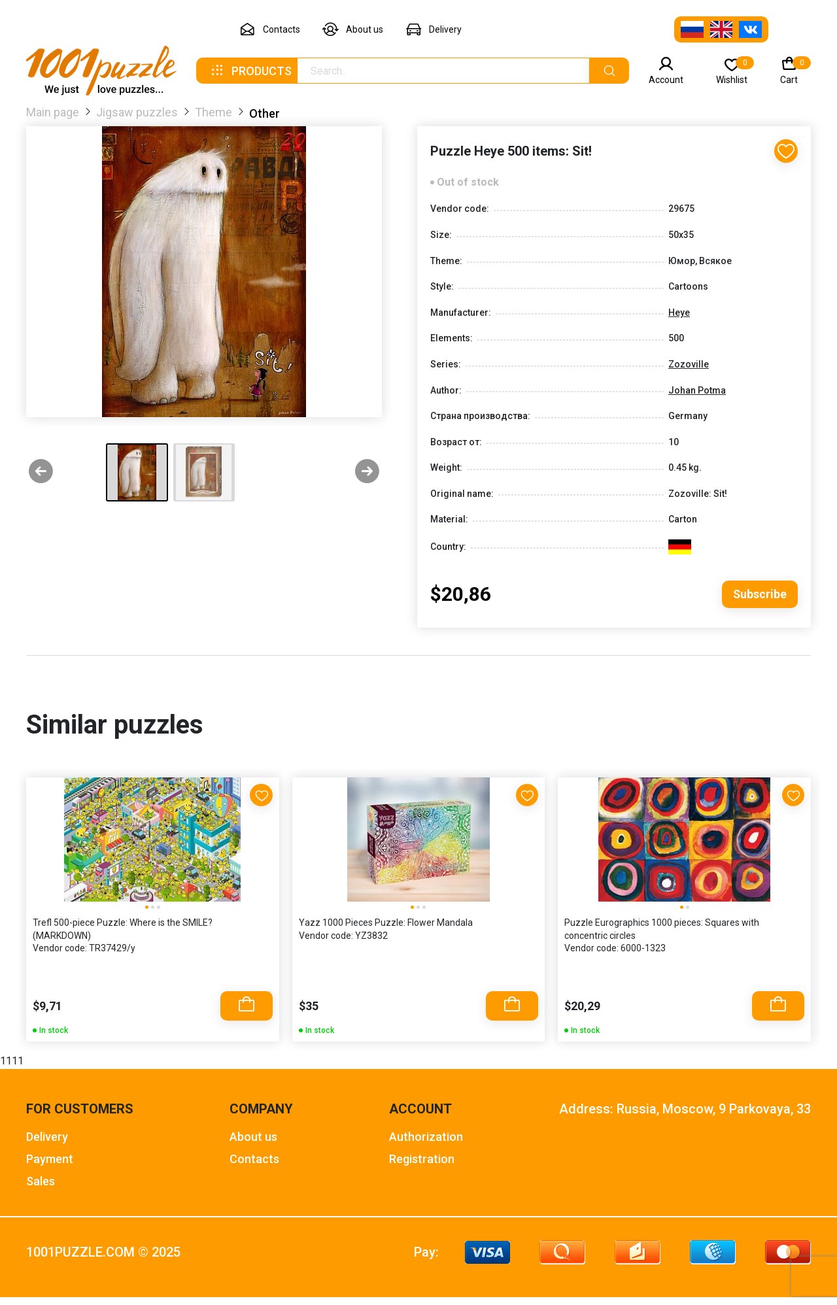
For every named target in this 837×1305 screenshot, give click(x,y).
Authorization (426, 1144)
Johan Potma (697, 395)
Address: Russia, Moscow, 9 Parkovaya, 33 (685, 1117)
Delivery (433, 30)
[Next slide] (367, 472)
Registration (421, 1167)
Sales (40, 1189)
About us (352, 30)
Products (250, 70)
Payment (49, 1167)
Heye (679, 318)
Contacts (269, 30)
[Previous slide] (41, 472)
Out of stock (468, 188)
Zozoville (688, 370)
